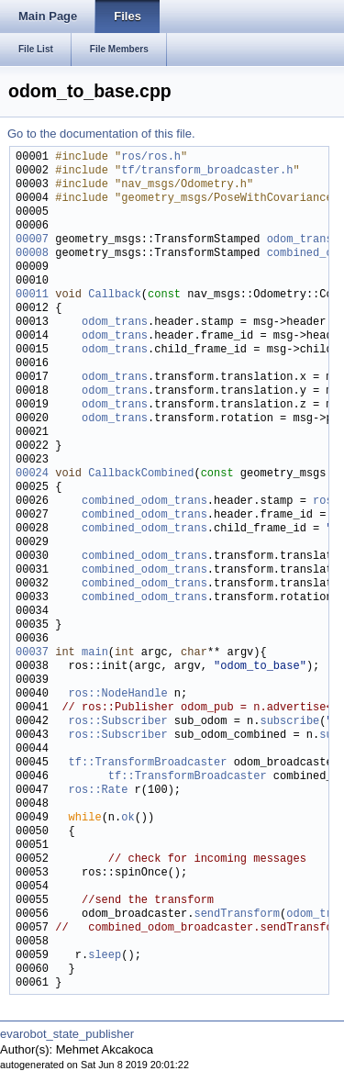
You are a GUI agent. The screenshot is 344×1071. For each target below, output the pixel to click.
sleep (104, 956)
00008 (32, 254)
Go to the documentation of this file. (101, 133)
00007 (32, 240)
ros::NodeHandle (118, 694)
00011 (32, 295)
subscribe (289, 722)
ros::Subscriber (118, 722)
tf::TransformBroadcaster (148, 763)
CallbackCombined (141, 474)
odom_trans (300, 240)
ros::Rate (98, 790)
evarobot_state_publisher (67, 1034)
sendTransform (237, 914)
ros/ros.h (151, 157)
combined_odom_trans (144, 501)
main (95, 653)
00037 (32, 653)
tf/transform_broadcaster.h (207, 171)
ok (127, 818)
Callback (114, 295)
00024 (32, 474)
